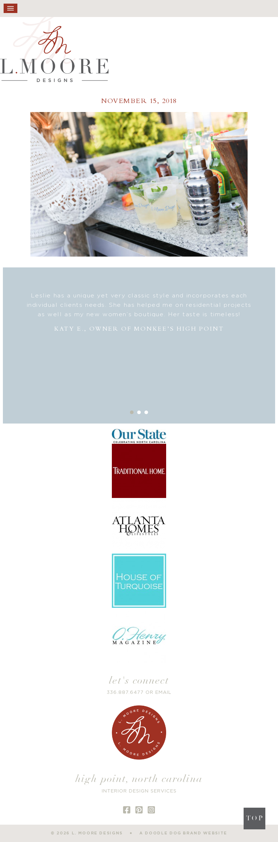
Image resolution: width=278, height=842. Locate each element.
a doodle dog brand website (183, 833)
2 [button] (139, 412)
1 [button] (132, 412)
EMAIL (163, 692)
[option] (139, 312)
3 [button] (146, 412)
